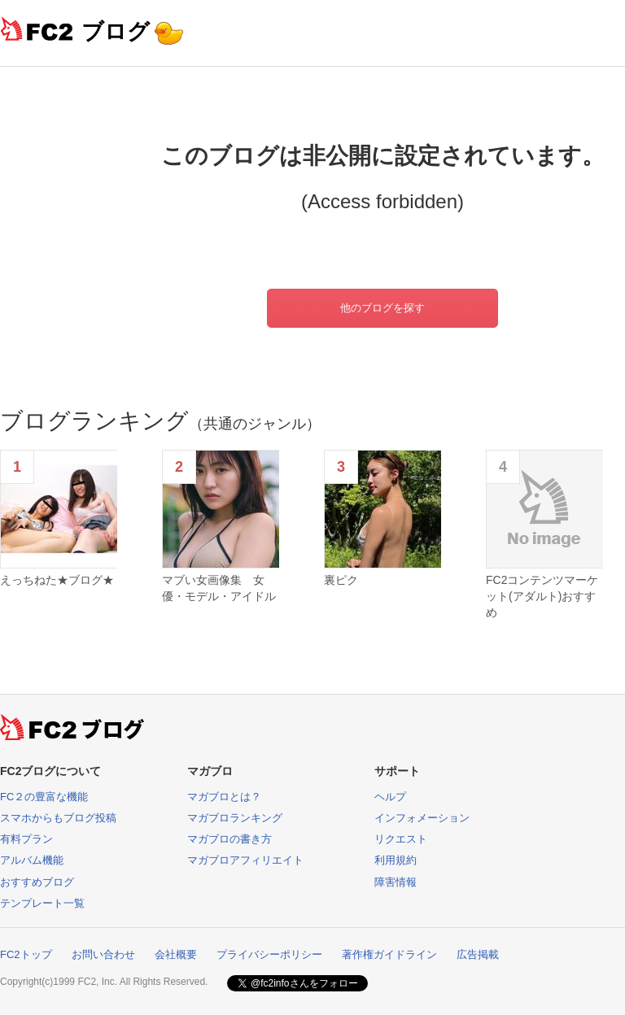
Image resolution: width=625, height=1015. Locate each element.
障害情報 (395, 882)
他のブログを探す (382, 308)
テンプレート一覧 (42, 903)
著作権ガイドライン (389, 954)
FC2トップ (26, 954)
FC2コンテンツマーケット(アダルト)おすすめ (542, 595)
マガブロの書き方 (229, 839)
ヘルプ (390, 797)
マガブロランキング (234, 818)
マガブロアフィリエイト (245, 860)
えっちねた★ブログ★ (57, 579)
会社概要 (176, 954)
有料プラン (26, 839)
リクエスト (400, 839)
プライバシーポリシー (269, 954)
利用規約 (395, 860)
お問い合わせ (103, 954)
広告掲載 (478, 954)
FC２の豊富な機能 (44, 797)
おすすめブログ (37, 882)
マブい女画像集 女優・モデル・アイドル (219, 588)
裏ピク (341, 579)
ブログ (115, 31)
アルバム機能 (31, 860)
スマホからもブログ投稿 (58, 818)
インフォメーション (422, 818)
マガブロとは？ (224, 797)
